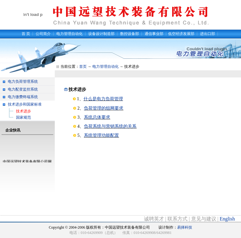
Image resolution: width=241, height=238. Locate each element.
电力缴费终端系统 (23, 97)
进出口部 (207, 34)
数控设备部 (129, 34)
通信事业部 (154, 34)
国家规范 (23, 117)
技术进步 (23, 111)
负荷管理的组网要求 (103, 108)
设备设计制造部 (101, 34)
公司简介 (43, 34)
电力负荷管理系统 (23, 81)
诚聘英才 (154, 218)
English (227, 218)
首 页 (26, 34)
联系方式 (177, 218)
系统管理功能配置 (101, 135)
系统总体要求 (97, 117)
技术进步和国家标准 (25, 104)
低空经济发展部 (181, 34)
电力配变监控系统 (23, 89)
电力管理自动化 (69, 34)
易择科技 (184, 227)
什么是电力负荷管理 (103, 99)
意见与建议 (203, 218)
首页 (83, 66)
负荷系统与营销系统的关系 (110, 126)
